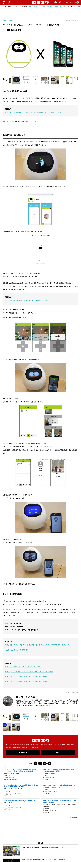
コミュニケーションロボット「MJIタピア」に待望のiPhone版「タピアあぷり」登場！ (34, 112)
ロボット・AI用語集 (21, 6)
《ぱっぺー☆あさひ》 (71, 692)
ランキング (11, 6)
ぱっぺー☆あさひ (25, 697)
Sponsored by (67, 817)
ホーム (4, 6)
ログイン (58, 752)
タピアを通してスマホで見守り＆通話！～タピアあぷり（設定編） (27, 300)
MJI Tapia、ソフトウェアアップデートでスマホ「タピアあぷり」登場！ (29, 672)
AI (71, 6)
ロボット (66, 6)
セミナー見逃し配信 (47, 6)
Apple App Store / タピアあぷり (17, 650)
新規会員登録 (23, 752)
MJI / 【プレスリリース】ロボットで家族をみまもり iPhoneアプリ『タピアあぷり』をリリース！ (38, 645)
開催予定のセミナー (34, 6)
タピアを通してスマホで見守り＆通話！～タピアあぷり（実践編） (27, 682)
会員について (58, 6)
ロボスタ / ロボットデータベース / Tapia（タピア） (23, 667)
